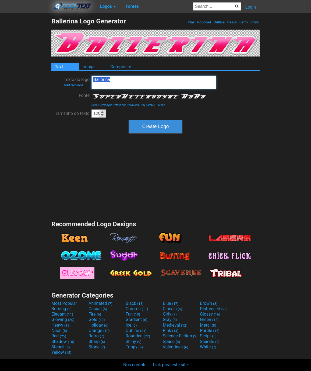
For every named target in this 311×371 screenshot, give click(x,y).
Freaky (161, 105)
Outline (219, 22)
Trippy (134, 346)
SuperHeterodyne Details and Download (115, 105)
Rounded (204, 22)
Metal (208, 325)
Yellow (61, 352)
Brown (208, 303)
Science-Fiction (180, 335)
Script (208, 335)
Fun (133, 314)
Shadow (62, 341)
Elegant (62, 314)
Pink (191, 22)
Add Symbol (73, 85)
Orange (99, 330)
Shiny (254, 22)
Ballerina (153, 82)
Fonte (84, 95)
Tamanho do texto (72, 113)
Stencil (60, 346)
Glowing (62, 319)
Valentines (175, 346)
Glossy (210, 314)
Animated (100, 303)
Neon (59, 330)
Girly (170, 314)
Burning (61, 308)
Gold (97, 319)
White (208, 346)
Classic (172, 308)
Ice (131, 325)
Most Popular (64, 303)
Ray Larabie (148, 105)
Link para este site (170, 364)
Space (171, 341)
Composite (120, 66)
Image (89, 66)
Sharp (97, 341)
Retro (244, 22)
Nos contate (135, 364)
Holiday (98, 325)
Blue (171, 303)
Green (209, 319)
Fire (95, 314)
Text (59, 66)
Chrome (137, 308)
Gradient (136, 319)
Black (135, 303)
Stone (97, 346)
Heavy (232, 22)
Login (250, 7)
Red (58, 335)
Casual (98, 308)
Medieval (175, 325)
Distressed (214, 308)
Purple (210, 330)
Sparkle (210, 341)
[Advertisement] (25, 98)
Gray (170, 319)
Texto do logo (76, 82)
